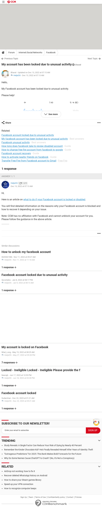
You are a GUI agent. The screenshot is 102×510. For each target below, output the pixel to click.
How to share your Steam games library (22, 480)
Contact (70, 497)
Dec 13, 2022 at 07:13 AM (33, 75)
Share (8, 123)
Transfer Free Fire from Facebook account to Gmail (29, 160)
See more (53, 114)
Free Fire (62, 160)
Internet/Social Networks (30, 52)
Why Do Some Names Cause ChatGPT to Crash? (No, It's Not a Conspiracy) (39, 458)
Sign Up (23, 497)
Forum (11, 52)
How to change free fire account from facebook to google (32, 149)
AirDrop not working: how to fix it (19, 471)
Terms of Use (40, 497)
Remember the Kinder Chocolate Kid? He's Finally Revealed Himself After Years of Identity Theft (48, 449)
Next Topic (93, 58)
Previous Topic (11, 58)
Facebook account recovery (16, 153)
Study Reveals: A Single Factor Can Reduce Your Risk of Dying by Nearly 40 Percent (43, 445)
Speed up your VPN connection (18, 484)
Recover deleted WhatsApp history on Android (25, 475)
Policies (78, 497)
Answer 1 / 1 (8, 176)
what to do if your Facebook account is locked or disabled (54, 199)
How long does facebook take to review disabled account (32, 146)
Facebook (50, 52)
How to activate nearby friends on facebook (25, 157)
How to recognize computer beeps (20, 488)
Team (31, 497)
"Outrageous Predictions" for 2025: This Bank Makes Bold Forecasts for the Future (42, 454)
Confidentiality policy (56, 497)
